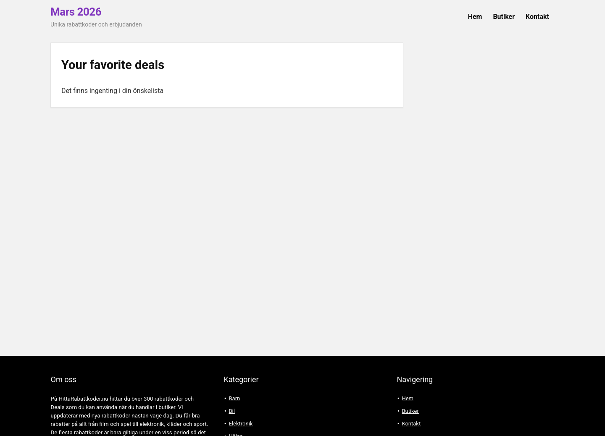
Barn (234, 398)
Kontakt (537, 17)
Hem (475, 17)
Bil (231, 411)
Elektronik (241, 423)
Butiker (504, 17)
